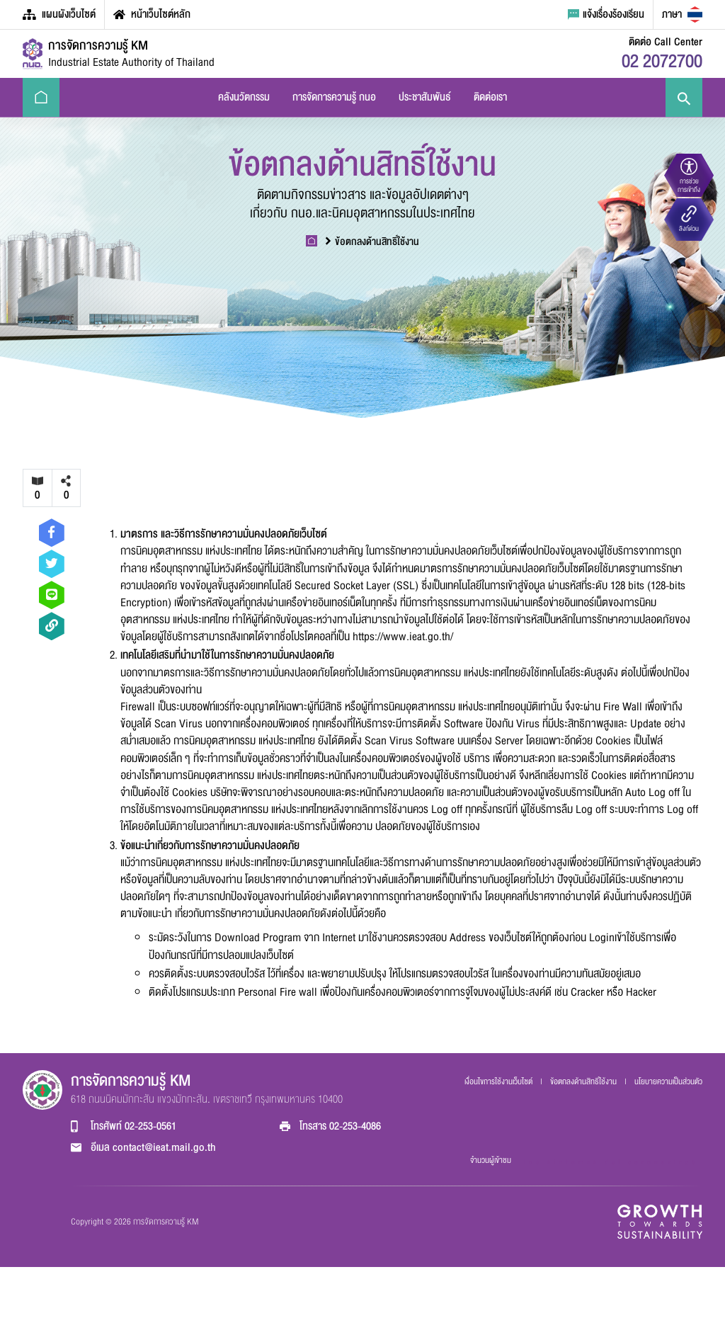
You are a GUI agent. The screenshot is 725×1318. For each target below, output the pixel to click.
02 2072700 (662, 61)
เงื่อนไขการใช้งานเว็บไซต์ (499, 1081)
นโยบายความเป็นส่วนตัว (668, 1081)
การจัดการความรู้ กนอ (334, 97)
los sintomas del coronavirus (611, 1162)
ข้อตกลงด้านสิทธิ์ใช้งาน (372, 242)
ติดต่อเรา (490, 97)
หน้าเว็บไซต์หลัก (151, 14)
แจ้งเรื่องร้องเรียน (606, 14)
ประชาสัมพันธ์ (425, 97)
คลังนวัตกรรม (244, 97)
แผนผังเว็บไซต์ (59, 14)
